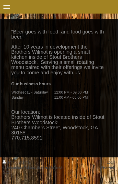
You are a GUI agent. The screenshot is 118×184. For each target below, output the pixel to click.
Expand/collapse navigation (59, 6)
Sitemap (24, 162)
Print (10, 162)
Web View (107, 167)
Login (111, 162)
